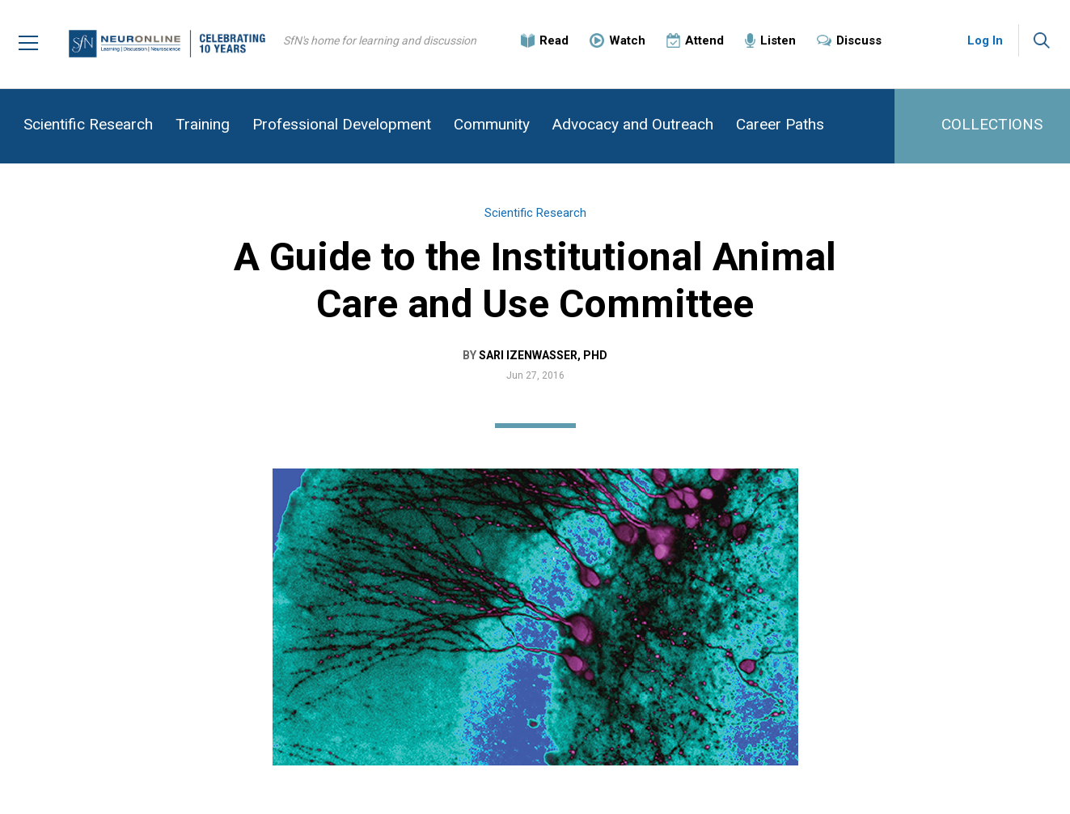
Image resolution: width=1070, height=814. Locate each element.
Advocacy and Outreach (632, 124)
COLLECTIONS (992, 124)
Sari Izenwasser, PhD (543, 355)
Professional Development (341, 124)
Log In (985, 40)
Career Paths (780, 124)
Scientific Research (88, 124)
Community (492, 124)
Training (203, 124)
